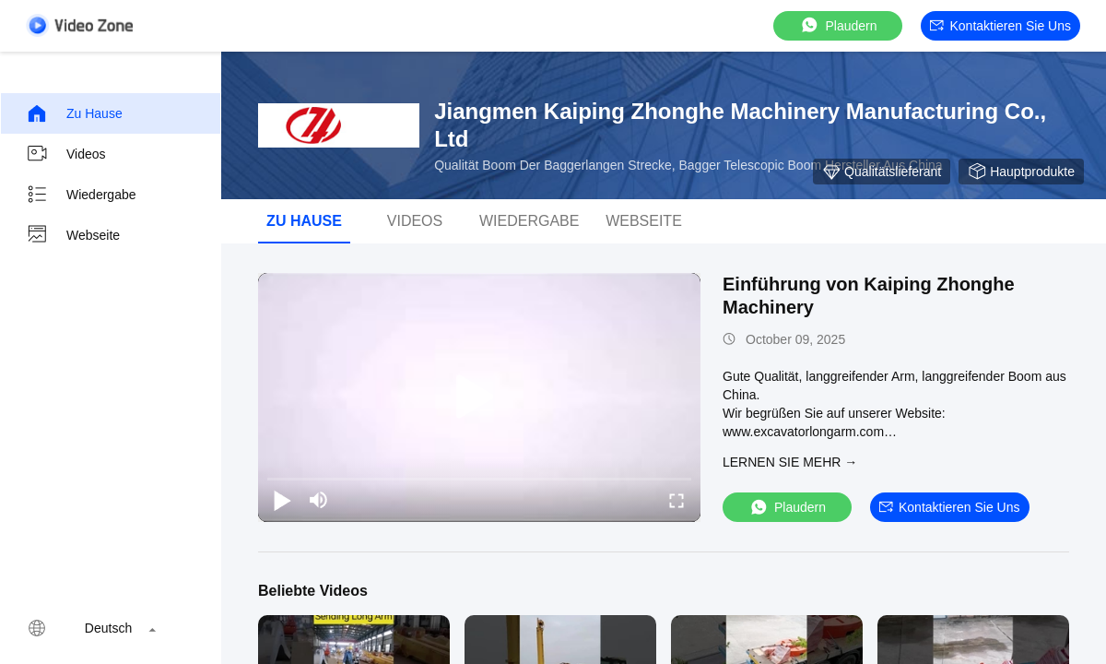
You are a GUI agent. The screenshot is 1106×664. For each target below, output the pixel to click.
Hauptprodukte (1021, 171)
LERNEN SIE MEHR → (790, 462)
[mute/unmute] (318, 500)
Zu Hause (74, 113)
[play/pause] (282, 500)
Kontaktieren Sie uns (1000, 25)
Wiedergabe (81, 195)
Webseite (73, 235)
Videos (66, 154)
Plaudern (838, 25)
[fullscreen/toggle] (676, 500)
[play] (479, 397)
